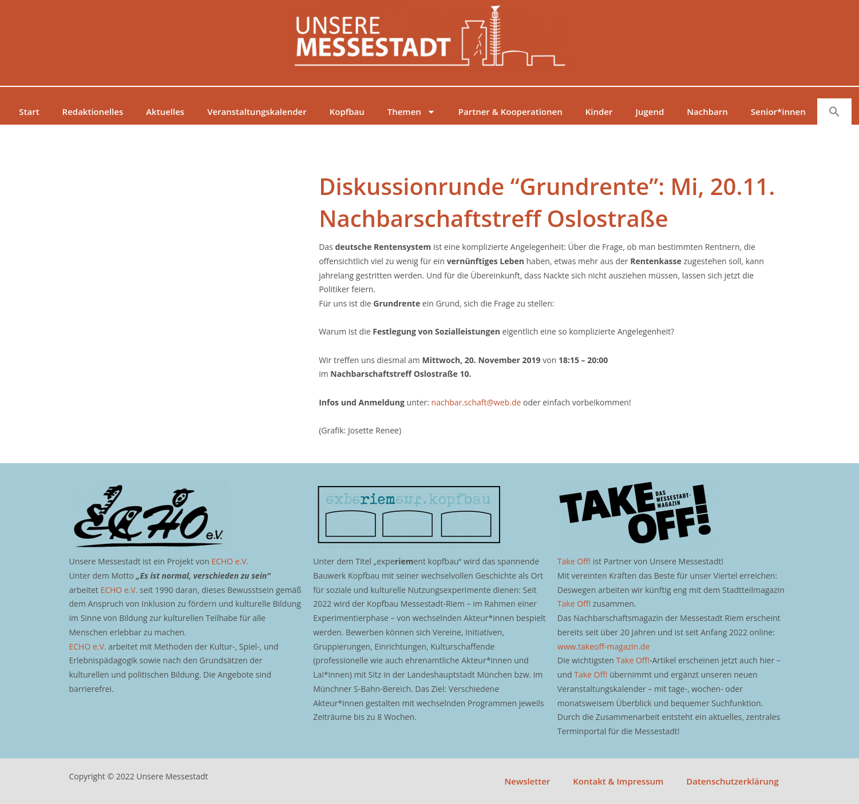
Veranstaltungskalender (257, 111)
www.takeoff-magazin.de (603, 646)
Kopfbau (347, 111)
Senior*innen (778, 111)
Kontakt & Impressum (618, 781)
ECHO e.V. (229, 561)
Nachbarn (707, 111)
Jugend (649, 111)
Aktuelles (165, 111)
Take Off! (574, 561)
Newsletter (528, 781)
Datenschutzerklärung (732, 781)
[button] (834, 111)
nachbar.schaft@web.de (476, 402)
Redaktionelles (93, 111)
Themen (411, 112)
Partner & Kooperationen (510, 111)
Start (29, 111)
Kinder (599, 111)
